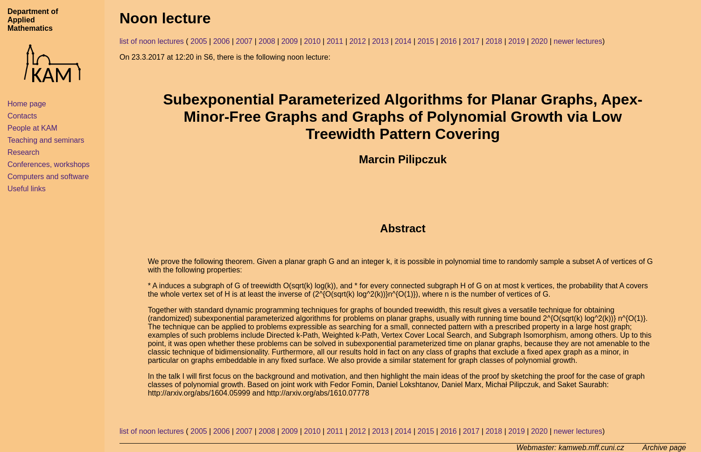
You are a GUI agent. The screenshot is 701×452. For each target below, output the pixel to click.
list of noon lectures (151, 41)
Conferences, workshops (48, 164)
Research (23, 152)
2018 (493, 41)
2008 (267, 41)
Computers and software (48, 177)
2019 (516, 41)
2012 (358, 41)
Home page (26, 104)
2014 (403, 41)
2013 (380, 41)
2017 (471, 41)
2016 (448, 41)
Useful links (26, 189)
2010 (312, 41)
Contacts (22, 116)
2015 (425, 41)
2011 (335, 41)
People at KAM (32, 128)
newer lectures (578, 41)
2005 (198, 41)
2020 (539, 41)
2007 (244, 41)
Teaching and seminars (45, 140)
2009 (289, 41)
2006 (221, 41)
